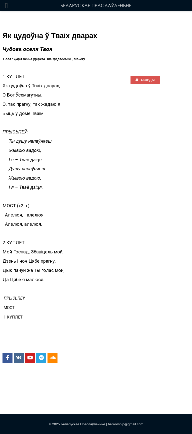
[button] (145, 80)
